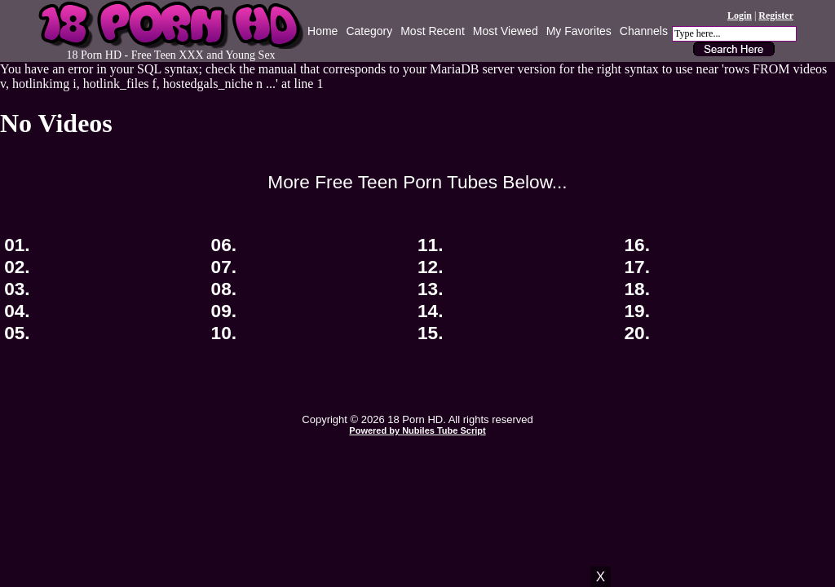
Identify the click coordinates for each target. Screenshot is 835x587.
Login (739, 15)
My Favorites (579, 31)
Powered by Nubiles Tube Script (417, 430)
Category (369, 31)
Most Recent (432, 31)
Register (775, 15)
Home (322, 31)
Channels (644, 31)
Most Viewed (505, 31)
